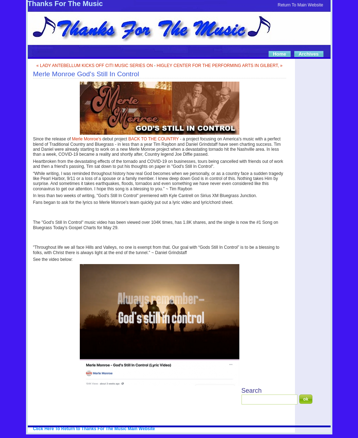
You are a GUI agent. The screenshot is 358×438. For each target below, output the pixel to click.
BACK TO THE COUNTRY (153, 138)
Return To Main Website (300, 4)
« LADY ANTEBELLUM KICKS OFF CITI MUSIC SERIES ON (94, 65)
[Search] (269, 399)
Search (252, 390)
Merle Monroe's (86, 138)
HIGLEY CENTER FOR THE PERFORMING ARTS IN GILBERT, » (219, 65)
